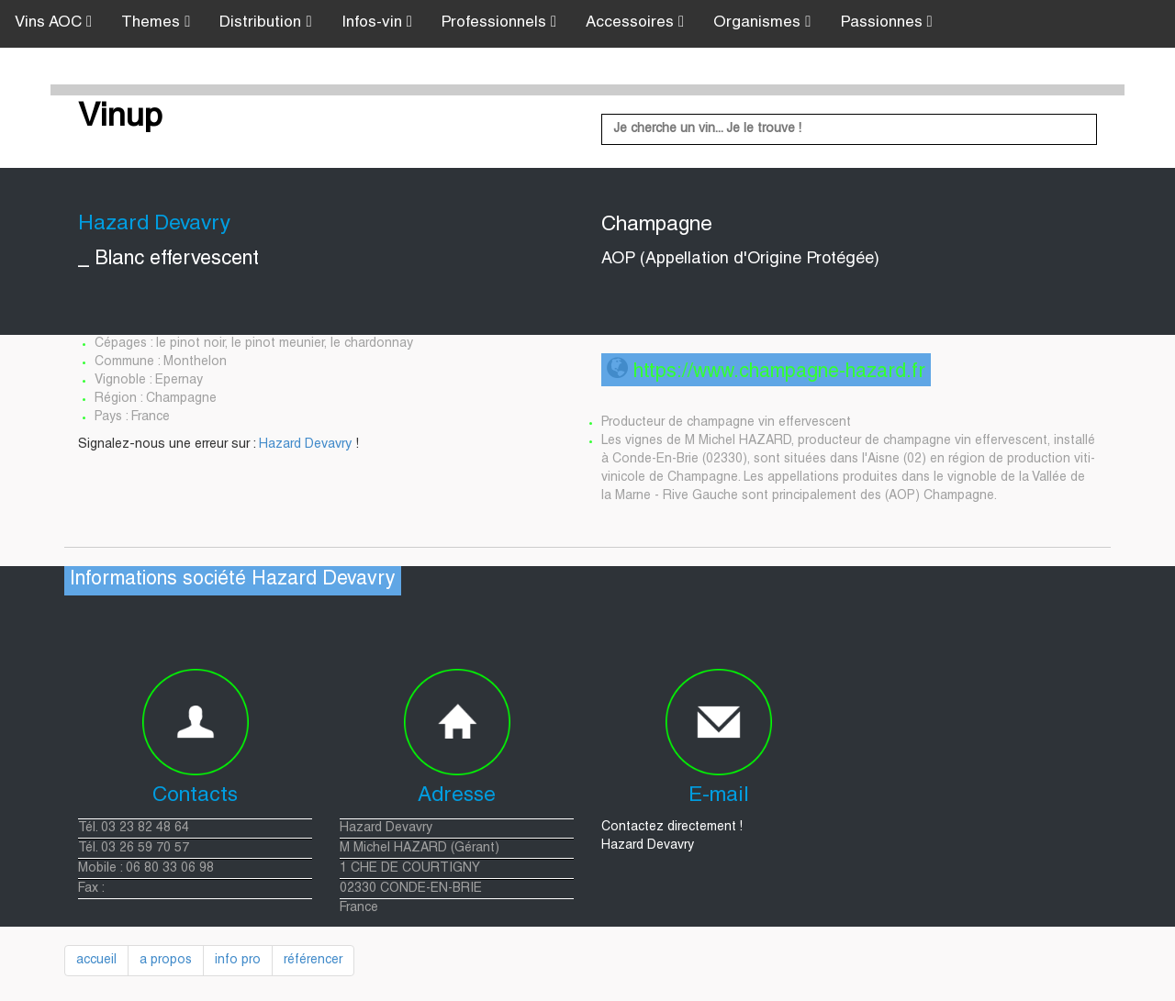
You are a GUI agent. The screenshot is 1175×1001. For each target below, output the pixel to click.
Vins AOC (53, 22)
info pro (238, 960)
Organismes (762, 22)
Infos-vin (376, 22)
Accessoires (635, 22)
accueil (96, 960)
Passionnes (887, 22)
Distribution (265, 22)
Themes (155, 22)
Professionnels (499, 22)
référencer (313, 960)
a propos (166, 960)
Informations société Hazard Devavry (233, 580)
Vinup (120, 118)
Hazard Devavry (305, 445)
